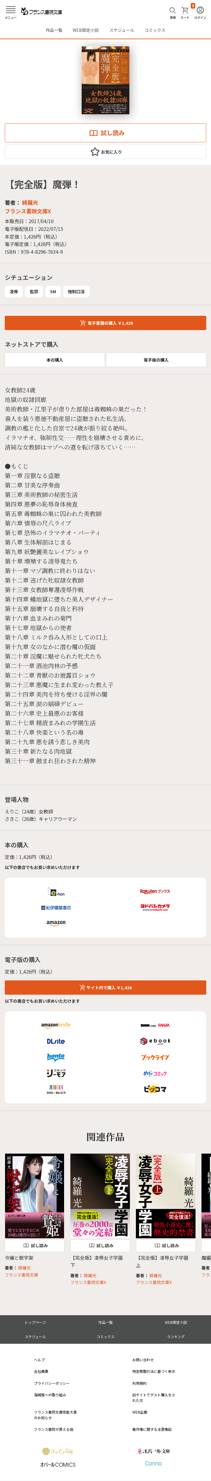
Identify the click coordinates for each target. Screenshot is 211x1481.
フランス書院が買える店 (53, 1429)
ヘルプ (39, 1359)
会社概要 (41, 1371)
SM (53, 291)
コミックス (155, 30)
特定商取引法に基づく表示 (153, 1371)
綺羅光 (30, 202)
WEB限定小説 (86, 30)
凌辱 (14, 291)
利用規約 (139, 1383)
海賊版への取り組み (50, 1394)
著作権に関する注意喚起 (152, 1429)
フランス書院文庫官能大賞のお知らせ (55, 1414)
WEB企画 (139, 1411)
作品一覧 (54, 30)
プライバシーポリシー (52, 1383)
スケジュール (121, 30)
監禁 (34, 291)
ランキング (176, 1336)
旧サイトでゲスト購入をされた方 (153, 1397)
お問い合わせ (143, 1359)
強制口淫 (76, 291)
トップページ (35, 1322)
